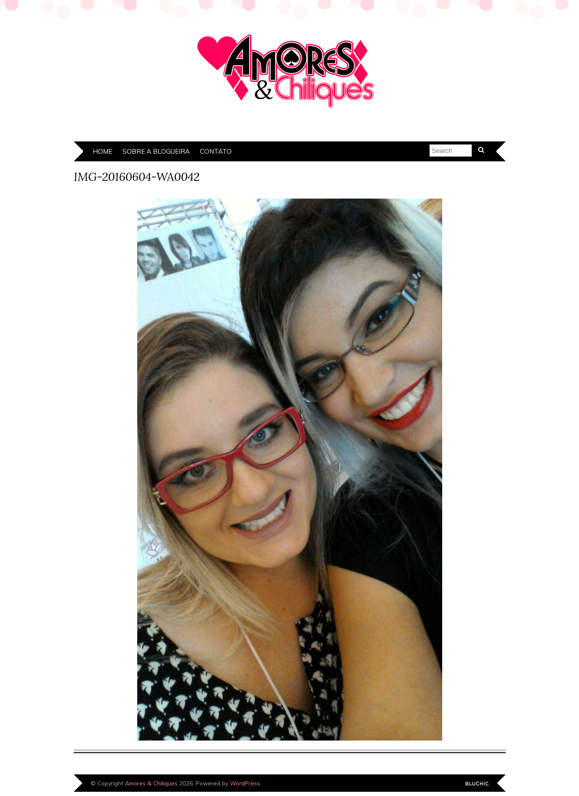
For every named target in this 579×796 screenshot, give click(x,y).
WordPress (245, 783)
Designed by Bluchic (477, 784)
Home (102, 151)
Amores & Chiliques (151, 783)
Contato (216, 151)
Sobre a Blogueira (156, 151)
